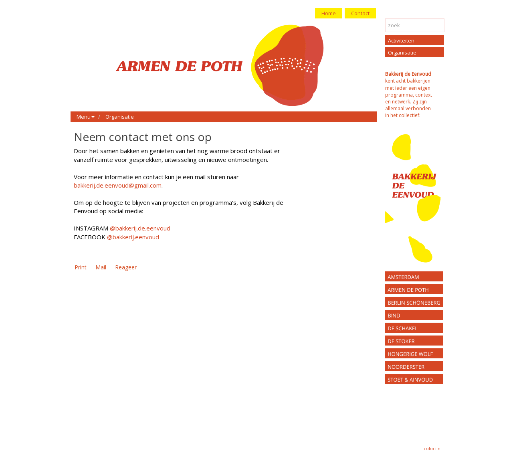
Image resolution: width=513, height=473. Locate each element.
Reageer (126, 267)
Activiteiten (401, 40)
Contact (360, 13)
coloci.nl (433, 448)
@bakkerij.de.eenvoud (140, 228)
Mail (100, 267)
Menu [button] (86, 116)
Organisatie (119, 116)
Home (328, 13)
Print (81, 267)
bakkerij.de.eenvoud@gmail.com (118, 185)
